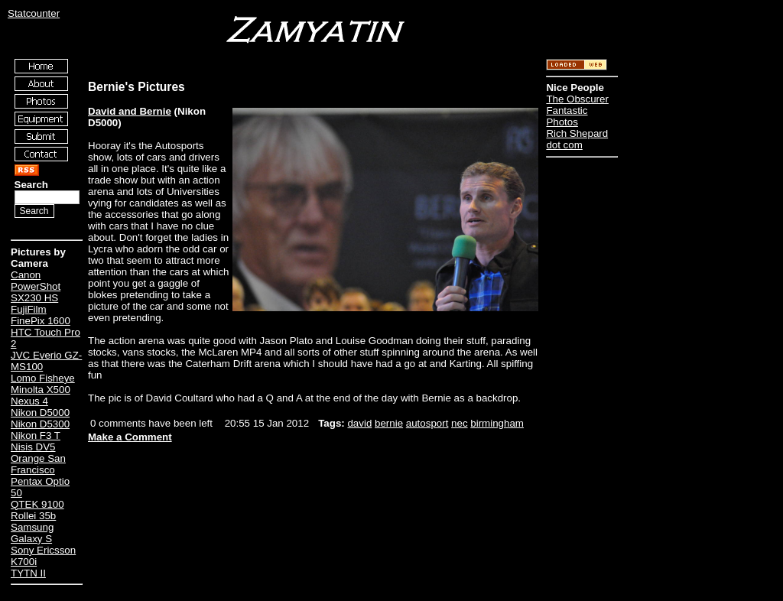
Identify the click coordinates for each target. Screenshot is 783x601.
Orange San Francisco (38, 464)
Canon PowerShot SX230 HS (35, 286)
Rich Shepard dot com (577, 139)
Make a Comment (130, 437)
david (359, 423)
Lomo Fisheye (43, 378)
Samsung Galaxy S (32, 532)
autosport (427, 423)
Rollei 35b (33, 515)
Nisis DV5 (33, 447)
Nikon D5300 (40, 424)
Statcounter (34, 13)
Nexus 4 (29, 401)
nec (459, 423)
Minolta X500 (40, 389)
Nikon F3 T (35, 435)
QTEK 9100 (37, 504)
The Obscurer (577, 99)
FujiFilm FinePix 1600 (40, 315)
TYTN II (28, 573)
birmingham (497, 423)
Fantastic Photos (566, 116)
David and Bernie (129, 111)
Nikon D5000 (40, 412)
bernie (389, 423)
